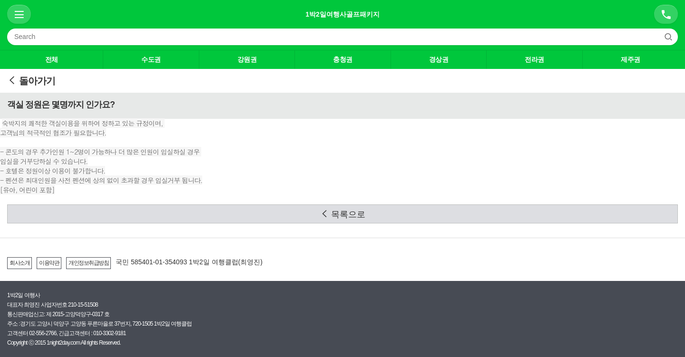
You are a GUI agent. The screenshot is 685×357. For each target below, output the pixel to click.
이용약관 (49, 263)
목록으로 (342, 214)
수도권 (151, 59)
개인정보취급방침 (88, 263)
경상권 (439, 59)
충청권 (342, 59)
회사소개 (19, 263)
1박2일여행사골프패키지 (342, 14)
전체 (51, 59)
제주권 (630, 59)
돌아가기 (31, 81)
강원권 (247, 59)
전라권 (534, 59)
